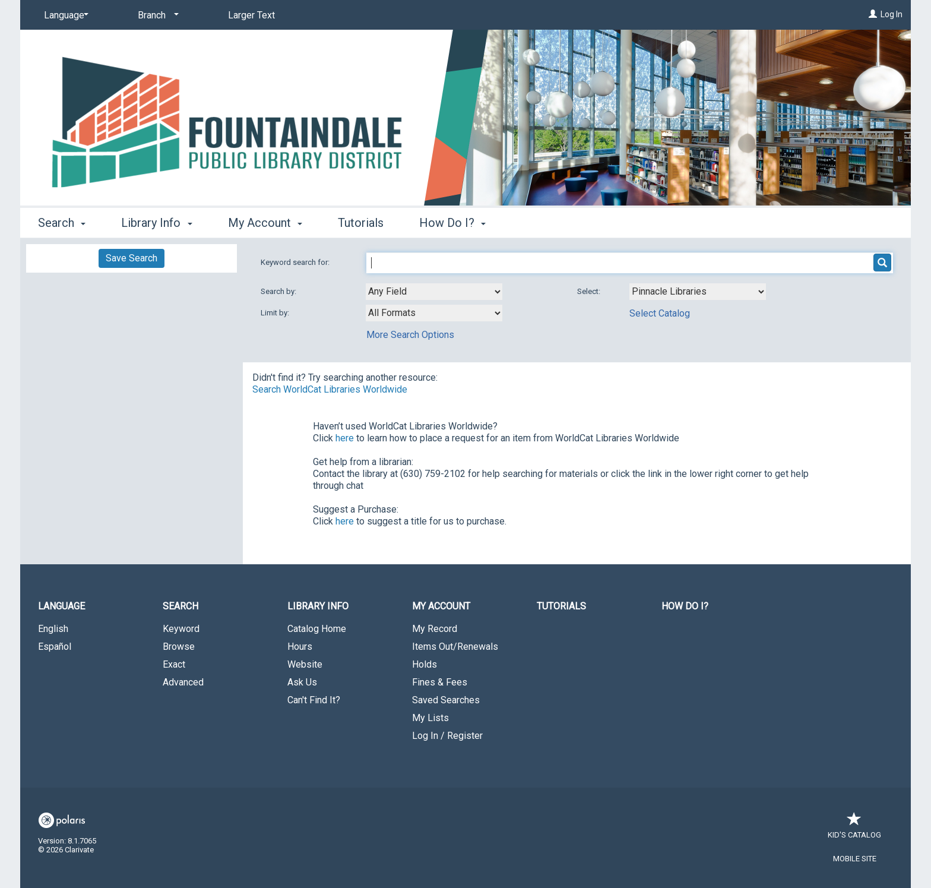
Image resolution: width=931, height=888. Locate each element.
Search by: (279, 291)
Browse (179, 646)
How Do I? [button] (452, 223)
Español (54, 646)
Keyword (181, 628)
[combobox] (434, 291)
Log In (891, 14)
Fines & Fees (439, 682)
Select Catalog (659, 313)
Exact (174, 664)
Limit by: (276, 312)
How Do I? (684, 606)
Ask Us (302, 682)
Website (304, 664)
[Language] (64, 15)
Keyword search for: (296, 262)
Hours (299, 646)
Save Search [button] (131, 258)
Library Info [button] (156, 223)
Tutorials (361, 223)
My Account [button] (265, 223)
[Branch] (156, 15)
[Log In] (873, 14)
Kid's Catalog (854, 829)
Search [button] (62, 223)
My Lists (430, 717)
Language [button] (61, 606)
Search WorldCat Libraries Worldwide (329, 389)
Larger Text (251, 15)
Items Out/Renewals (455, 646)
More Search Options (410, 334)
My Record (434, 628)
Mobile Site (854, 858)
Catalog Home (316, 628)
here (344, 438)
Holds (424, 664)
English (53, 628)
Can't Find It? (313, 700)
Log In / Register (447, 735)
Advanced (183, 682)
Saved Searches (446, 700)
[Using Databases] (697, 291)
